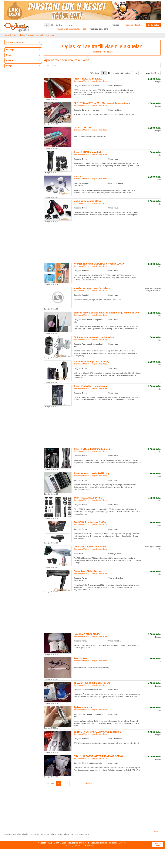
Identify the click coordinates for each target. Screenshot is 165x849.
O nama (57, 843)
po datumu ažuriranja (121, 73)
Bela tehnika (19, 35)
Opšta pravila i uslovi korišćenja (103, 843)
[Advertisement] (102, 242)
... (72, 783)
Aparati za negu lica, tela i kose (41, 35)
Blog (64, 843)
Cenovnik (123, 843)
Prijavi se (129, 25)
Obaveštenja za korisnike (78, 843)
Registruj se (139, 25)
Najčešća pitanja (45, 843)
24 (135, 73)
